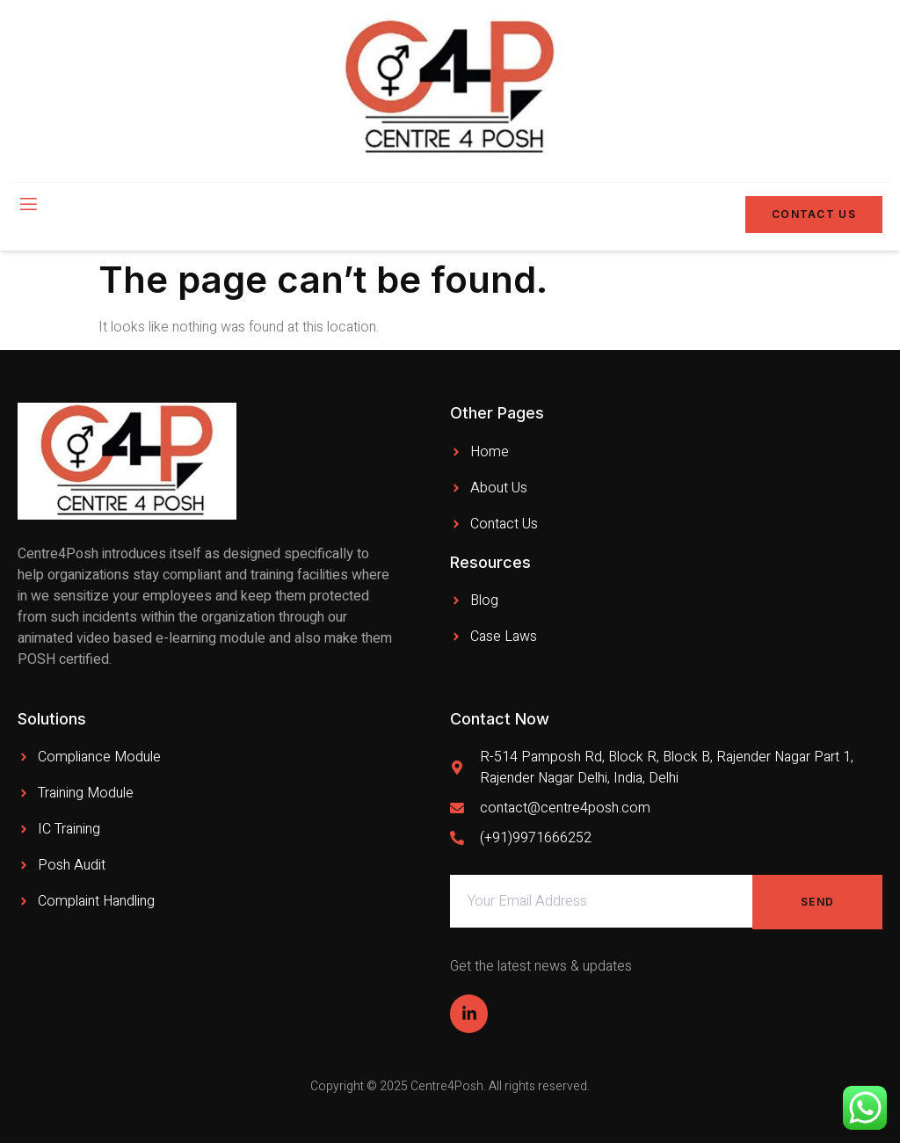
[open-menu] (27, 205)
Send (817, 901)
